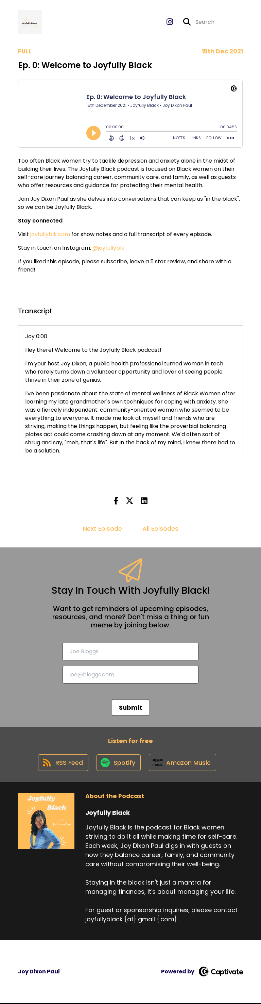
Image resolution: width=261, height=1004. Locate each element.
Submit (130, 707)
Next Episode (102, 529)
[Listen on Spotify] (118, 763)
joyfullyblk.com (49, 234)
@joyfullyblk (108, 248)
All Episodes (160, 529)
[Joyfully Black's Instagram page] (170, 22)
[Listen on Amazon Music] (183, 763)
